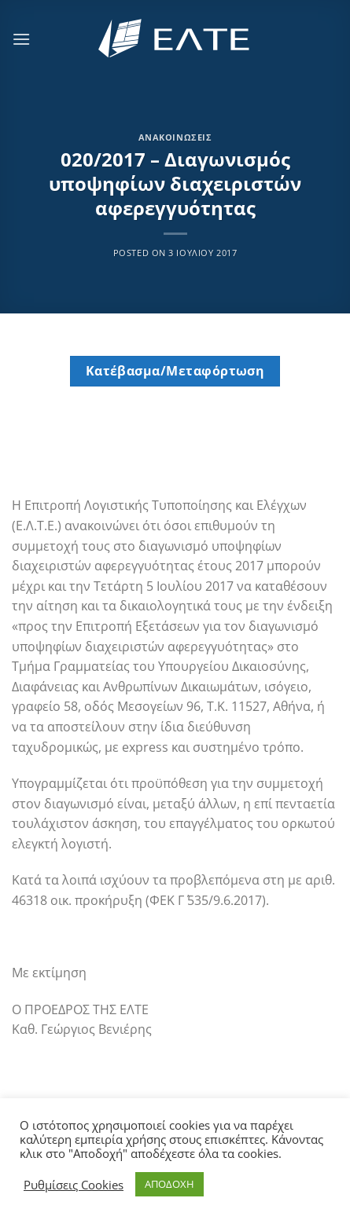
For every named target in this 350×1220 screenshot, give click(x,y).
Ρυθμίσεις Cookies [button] (73, 1185)
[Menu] (21, 39)
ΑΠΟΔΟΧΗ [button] (169, 1184)
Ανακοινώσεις (175, 137)
